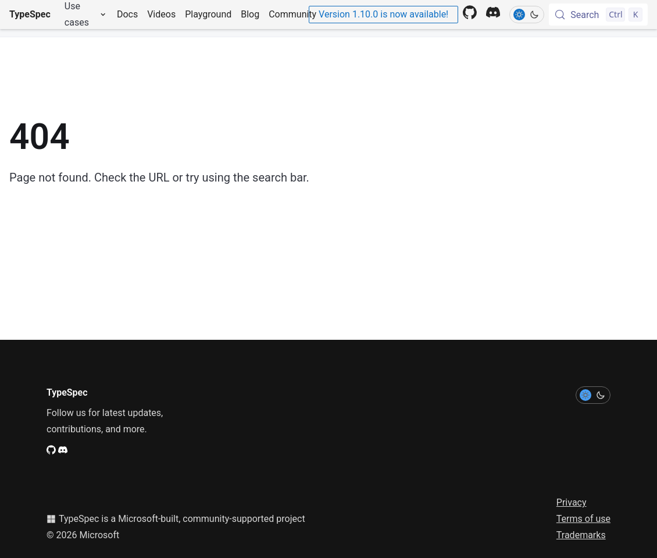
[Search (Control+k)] (598, 14)
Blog (250, 14)
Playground (208, 14)
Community (292, 14)
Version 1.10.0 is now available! (383, 14)
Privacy (571, 502)
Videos (161, 14)
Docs (127, 14)
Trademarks (581, 535)
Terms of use (583, 518)
